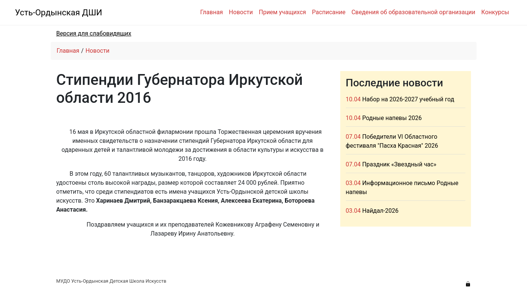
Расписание (328, 12)
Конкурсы (495, 12)
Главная (211, 12)
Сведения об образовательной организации (413, 12)
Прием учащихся (282, 12)
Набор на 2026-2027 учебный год (408, 99)
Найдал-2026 (380, 210)
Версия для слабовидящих (93, 33)
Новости (241, 12)
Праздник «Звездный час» (399, 164)
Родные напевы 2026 (392, 118)
